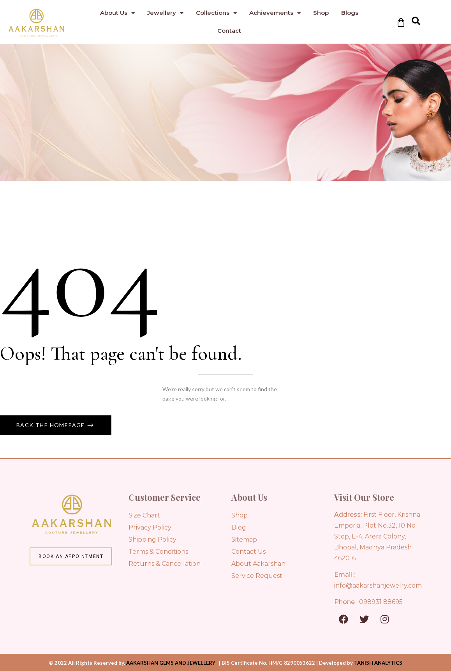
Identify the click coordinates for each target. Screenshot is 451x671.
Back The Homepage (51, 425)
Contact (229, 30)
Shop (321, 12)
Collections (216, 13)
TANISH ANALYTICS (378, 663)
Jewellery (165, 13)
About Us (117, 13)
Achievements (275, 13)
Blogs (349, 12)
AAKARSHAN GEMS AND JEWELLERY (170, 663)
